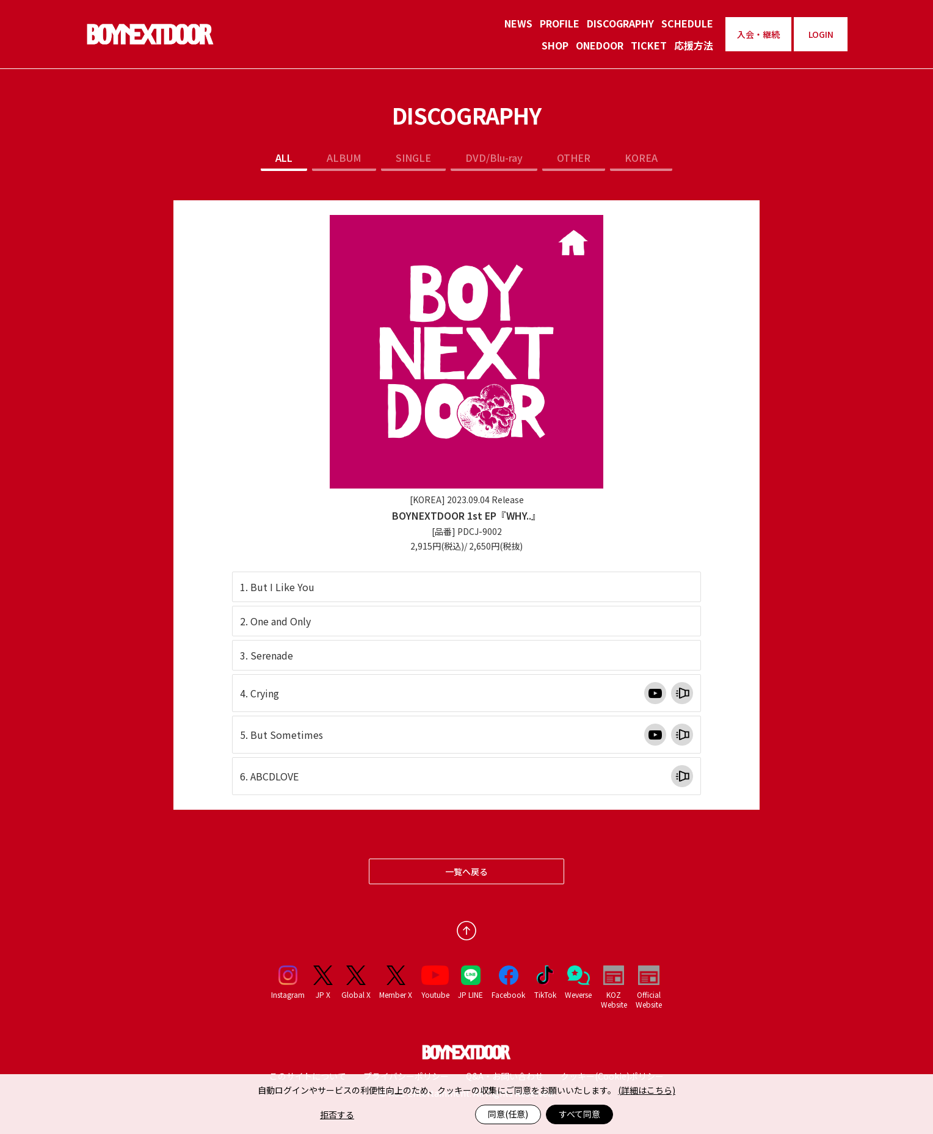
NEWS (518, 23)
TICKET (649, 45)
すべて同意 (579, 1114)
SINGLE (413, 157)
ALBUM (344, 157)
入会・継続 (758, 34)
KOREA (641, 157)
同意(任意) (508, 1114)
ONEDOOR (599, 45)
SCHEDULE (687, 23)
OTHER (573, 157)
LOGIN (820, 34)
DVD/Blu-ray (494, 157)
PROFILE (559, 23)
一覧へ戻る (466, 871)
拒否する (337, 1114)
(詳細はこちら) (646, 1090)
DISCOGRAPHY (620, 23)
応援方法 (693, 45)
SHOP (555, 45)
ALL (283, 157)
